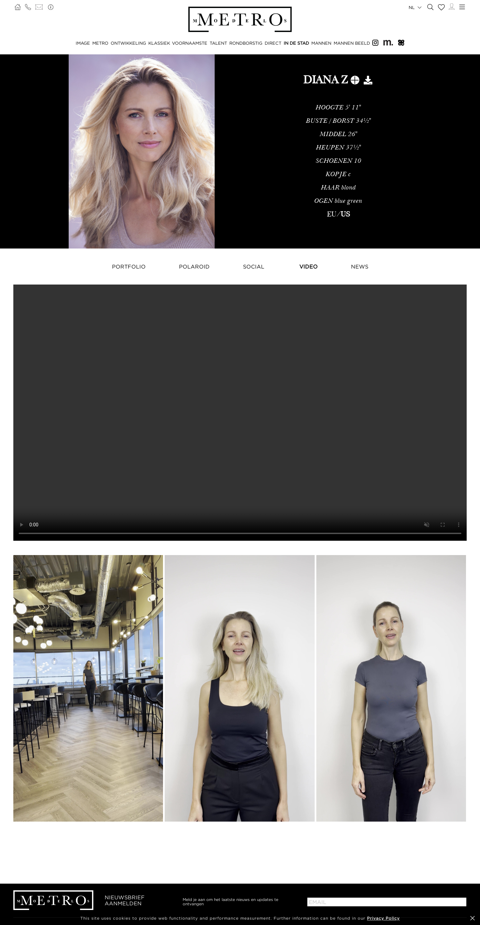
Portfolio (129, 267)
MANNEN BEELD (352, 43)
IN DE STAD (296, 43)
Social (253, 267)
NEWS (359, 267)
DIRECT (273, 43)
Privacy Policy (383, 918)
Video (308, 267)
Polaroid (194, 267)
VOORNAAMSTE (189, 43)
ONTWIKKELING (128, 43)
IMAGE (83, 43)
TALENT (218, 43)
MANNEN (321, 43)
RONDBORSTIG (245, 43)
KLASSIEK (159, 43)
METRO (100, 43)
